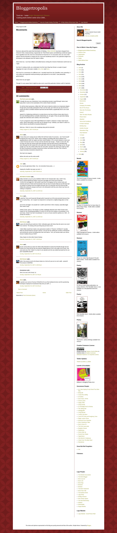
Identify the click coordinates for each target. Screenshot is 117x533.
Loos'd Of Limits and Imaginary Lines (87, 416)
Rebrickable (81, 504)
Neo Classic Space (83, 498)
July (81, 137)
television (58, 89)
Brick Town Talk (82, 490)
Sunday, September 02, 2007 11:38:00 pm (31, 265)
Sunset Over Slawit (83, 434)
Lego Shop (81, 494)
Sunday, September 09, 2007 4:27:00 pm (30, 274)
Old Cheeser (23, 222)
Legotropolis (81, 54)
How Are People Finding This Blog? (49, 22)
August (82, 99)
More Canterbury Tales (84, 422)
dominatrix (36, 89)
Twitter (80, 58)
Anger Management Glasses (39, 15)
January (82, 151)
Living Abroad (81, 412)
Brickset (80, 486)
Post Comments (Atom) (29, 295)
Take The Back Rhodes (86, 114)
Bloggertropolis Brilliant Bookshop (29, 22)
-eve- (21, 163)
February (82, 149)
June (81, 140)
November (83, 92)
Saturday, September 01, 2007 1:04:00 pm (31, 239)
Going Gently (81, 404)
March (82, 147)
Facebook (80, 56)
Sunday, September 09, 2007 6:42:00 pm (30, 286)
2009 (80, 83)
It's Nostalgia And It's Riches (85, 406)
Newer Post (20, 292)
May (81, 142)
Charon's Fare (82, 52)
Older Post (68, 292)
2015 (80, 70)
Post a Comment (22, 289)
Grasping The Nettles (85, 105)
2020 (80, 67)
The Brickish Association (84, 475)
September (83, 96)
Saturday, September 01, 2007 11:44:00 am (31, 216)
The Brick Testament (83, 488)
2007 (80, 88)
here (39, 69)
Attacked (82, 119)
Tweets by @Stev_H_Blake (84, 361)
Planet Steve (83, 116)
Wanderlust (81, 442)
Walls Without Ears (83, 60)
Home (16, 22)
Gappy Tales (81, 402)
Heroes (81, 103)
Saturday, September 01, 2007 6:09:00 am (31, 171)
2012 (80, 76)
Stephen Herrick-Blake (92, 351)
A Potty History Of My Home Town (69, 22)
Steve (23, 87)
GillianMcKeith (42, 89)
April (81, 144)
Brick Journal (81, 478)
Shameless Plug (84, 130)
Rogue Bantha (82, 506)
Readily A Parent (82, 428)
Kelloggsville (81, 410)
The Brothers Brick (83, 492)
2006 (80, 154)
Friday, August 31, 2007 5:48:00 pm (29, 158)
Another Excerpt (84, 128)
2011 (80, 79)
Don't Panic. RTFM (83, 398)
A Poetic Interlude (84, 123)
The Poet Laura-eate (25, 99)
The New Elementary (83, 500)
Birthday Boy (83, 126)
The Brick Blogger (82, 476)
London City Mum (82, 414)
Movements (83, 101)
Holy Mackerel (83, 132)
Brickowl (80, 484)
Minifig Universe (82, 496)
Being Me (80, 392)
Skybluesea (81, 430)
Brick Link (80, 480)
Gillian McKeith (51, 51)
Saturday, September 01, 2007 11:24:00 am (31, 190)
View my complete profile (91, 36)
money (47, 89)
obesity (51, 89)
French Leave (81, 400)
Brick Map (80, 482)
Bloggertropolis (31, 8)
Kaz (79, 449)
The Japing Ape (82, 408)
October (82, 94)
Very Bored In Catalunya (84, 438)
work (62, 89)
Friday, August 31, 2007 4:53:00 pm (29, 129)
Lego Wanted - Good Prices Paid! (86, 513)
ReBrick (80, 502)
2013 (80, 74)
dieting (31, 89)
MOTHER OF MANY (25, 176)
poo (55, 89)
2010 (80, 81)
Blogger (89, 525)
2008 (80, 85)
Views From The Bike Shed (85, 440)
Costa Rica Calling (83, 394)
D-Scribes (80, 396)
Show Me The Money (85, 110)
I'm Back (82, 135)
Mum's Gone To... (82, 424)
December (83, 90)
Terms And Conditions (85, 121)
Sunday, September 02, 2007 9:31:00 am (30, 253)
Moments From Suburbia (84, 420)
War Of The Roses (84, 107)
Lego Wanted (84, 22)
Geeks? (82, 112)
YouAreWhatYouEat (21, 91)
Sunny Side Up (82, 432)
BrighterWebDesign (25, 89)
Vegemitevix (81, 436)
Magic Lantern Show (83, 418)
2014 (80, 72)
